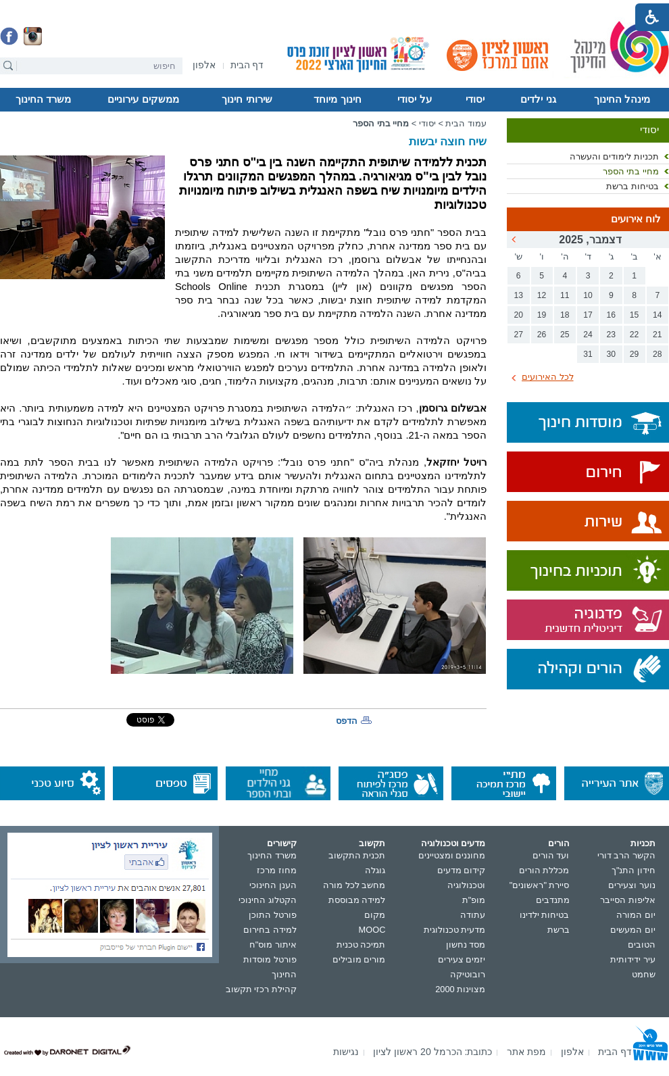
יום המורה (635, 915)
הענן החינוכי (273, 885)
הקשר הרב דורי (626, 855)
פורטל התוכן (273, 915)
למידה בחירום (270, 930)
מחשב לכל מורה (354, 885)
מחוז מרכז (277, 870)
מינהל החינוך (622, 99)
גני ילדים (537, 99)
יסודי (475, 99)
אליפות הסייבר (627, 900)
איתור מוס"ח (273, 944)
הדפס (346, 721)
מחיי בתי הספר (631, 171)
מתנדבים (553, 900)
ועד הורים (551, 855)
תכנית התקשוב (357, 855)
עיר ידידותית (632, 959)
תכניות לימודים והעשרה (614, 156)
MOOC (372, 930)
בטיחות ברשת (632, 186)
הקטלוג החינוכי (268, 900)
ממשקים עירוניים (142, 99)
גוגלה (375, 870)
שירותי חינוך (247, 99)
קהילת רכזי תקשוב (261, 989)
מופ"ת (474, 900)
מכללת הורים (544, 870)
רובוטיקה (467, 974)
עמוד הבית (466, 123)
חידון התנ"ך (633, 870)
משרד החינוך (43, 99)
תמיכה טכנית (361, 944)
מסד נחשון (466, 944)
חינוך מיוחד (337, 99)
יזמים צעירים (462, 959)
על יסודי (414, 99)
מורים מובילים (359, 959)
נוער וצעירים (631, 885)
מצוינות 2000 (460, 989)
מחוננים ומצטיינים (452, 855)
